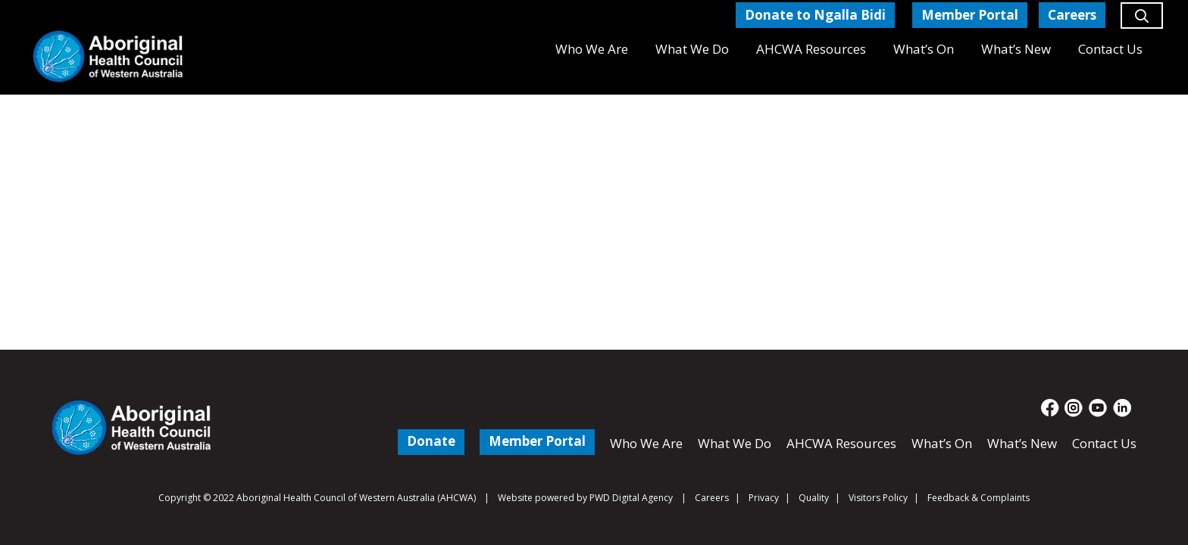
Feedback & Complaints (978, 497)
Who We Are (646, 443)
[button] (1142, 22)
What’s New (1022, 443)
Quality (814, 497)
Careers (712, 497)
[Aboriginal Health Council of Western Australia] (108, 56)
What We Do (734, 443)
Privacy (764, 497)
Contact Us (1104, 443)
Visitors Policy (878, 497)
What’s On (941, 443)
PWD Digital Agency (631, 498)
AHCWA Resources (841, 443)
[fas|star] (1050, 408)
